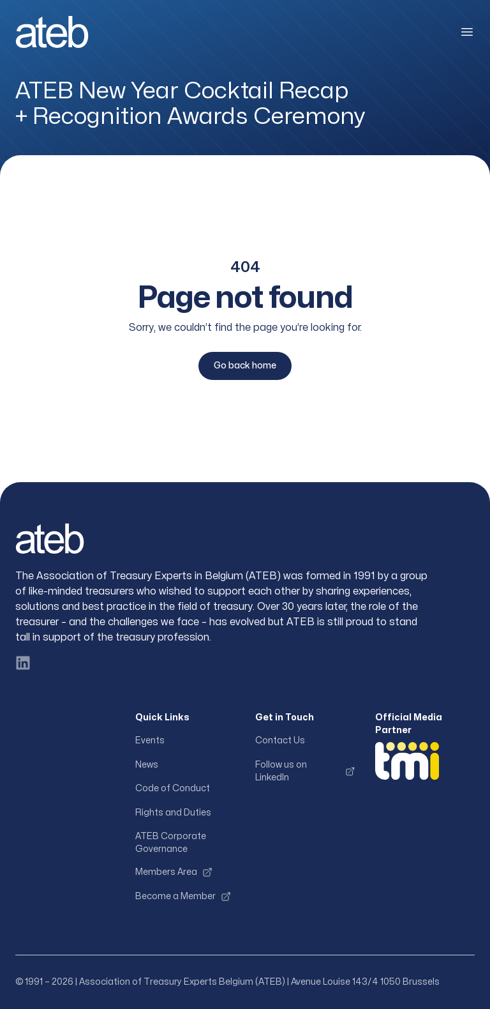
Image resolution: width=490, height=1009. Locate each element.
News (146, 765)
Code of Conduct (172, 788)
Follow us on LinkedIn (305, 771)
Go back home (245, 365)
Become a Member (183, 896)
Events (150, 740)
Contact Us (280, 740)
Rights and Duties (173, 812)
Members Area (173, 872)
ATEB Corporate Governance (170, 842)
